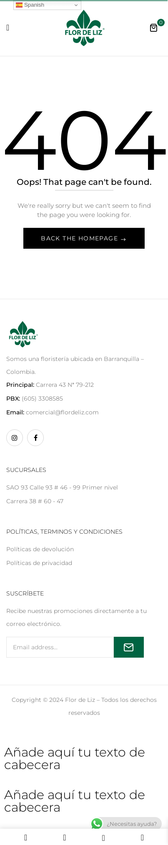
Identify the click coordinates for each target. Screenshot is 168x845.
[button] (153, 27)
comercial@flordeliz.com (62, 412)
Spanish (30, 5)
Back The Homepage (80, 238)
